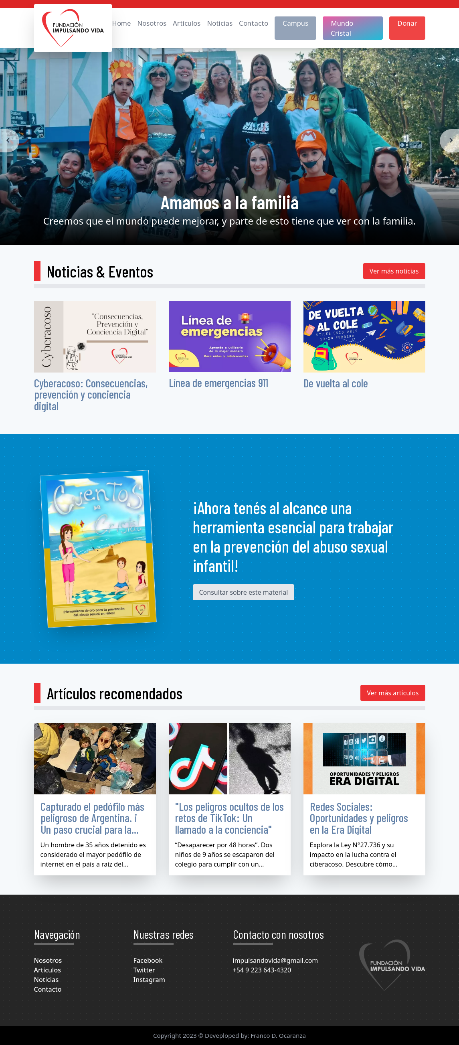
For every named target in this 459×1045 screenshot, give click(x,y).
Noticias (220, 23)
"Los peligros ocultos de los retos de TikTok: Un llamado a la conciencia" (229, 817)
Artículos (186, 23)
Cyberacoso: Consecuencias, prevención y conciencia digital (91, 394)
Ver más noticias (394, 271)
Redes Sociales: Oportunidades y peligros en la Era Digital (359, 817)
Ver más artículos (393, 693)
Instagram (149, 979)
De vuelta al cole (335, 383)
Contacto (253, 23)
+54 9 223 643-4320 (262, 970)
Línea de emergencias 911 (218, 382)
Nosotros (151, 23)
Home (121, 23)
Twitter (144, 970)
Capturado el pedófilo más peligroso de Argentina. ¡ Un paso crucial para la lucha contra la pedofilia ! (92, 823)
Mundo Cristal (342, 28)
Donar (407, 23)
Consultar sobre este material (243, 592)
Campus (295, 23)
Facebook (148, 960)
